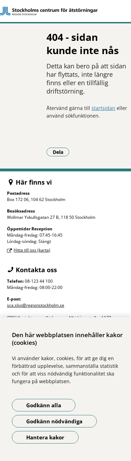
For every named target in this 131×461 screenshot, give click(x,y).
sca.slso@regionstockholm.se (35, 305)
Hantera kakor (45, 437)
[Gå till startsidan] (65, 11)
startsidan (103, 108)
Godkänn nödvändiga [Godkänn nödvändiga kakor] (54, 421)
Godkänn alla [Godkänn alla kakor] (43, 405)
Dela (61, 151)
